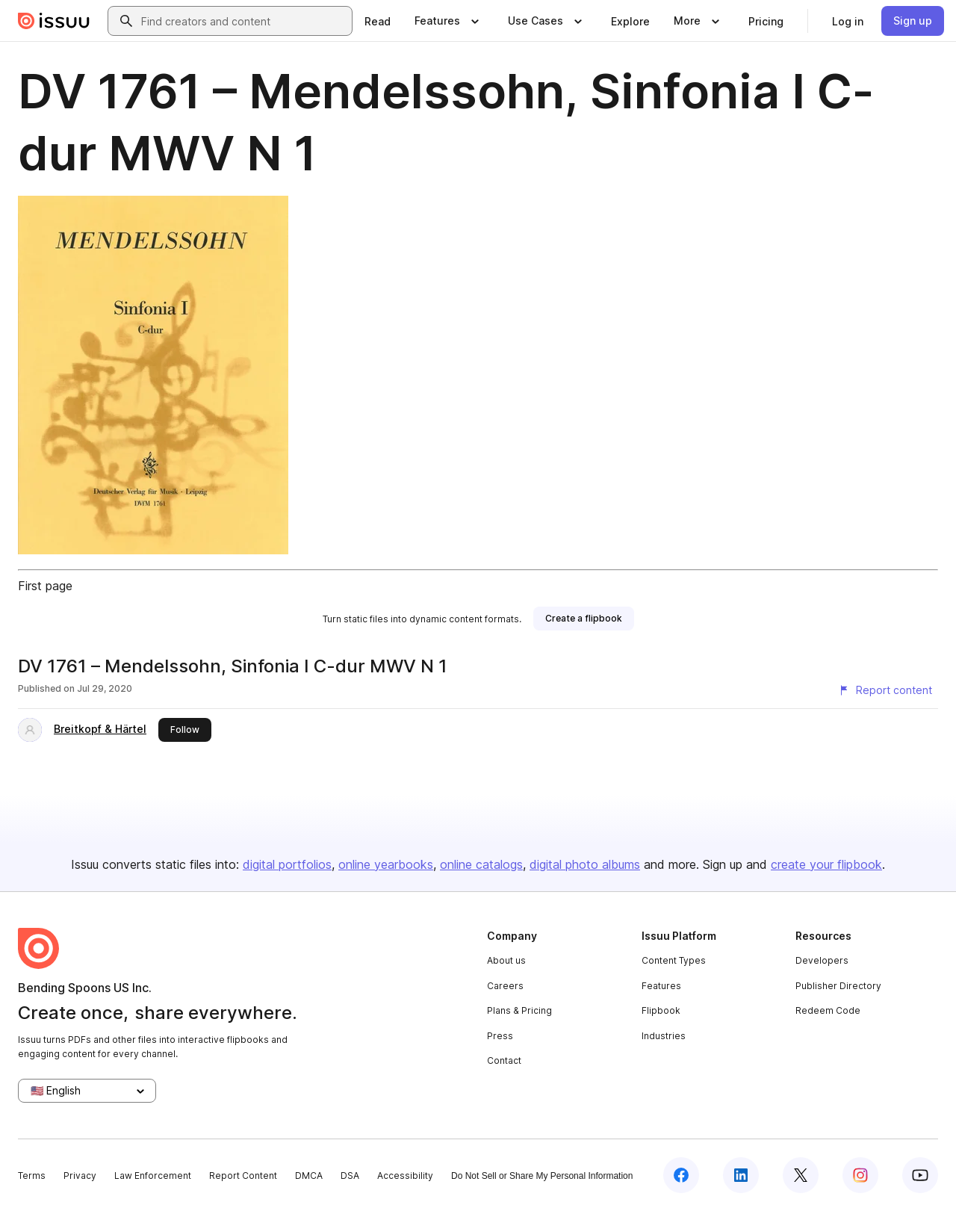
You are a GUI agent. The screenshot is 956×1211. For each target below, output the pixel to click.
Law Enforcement (152, 1175)
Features (661, 985)
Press (500, 1035)
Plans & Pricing (519, 1010)
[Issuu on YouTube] (920, 1175)
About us (506, 960)
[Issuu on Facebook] (681, 1175)
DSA (350, 1175)
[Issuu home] (54, 21)
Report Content (243, 1175)
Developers (821, 960)
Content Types (674, 960)
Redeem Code (827, 1010)
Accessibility (405, 1175)
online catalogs (481, 864)
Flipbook (661, 1010)
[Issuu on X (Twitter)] (801, 1175)
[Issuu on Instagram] (860, 1175)
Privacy (79, 1175)
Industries (664, 1035)
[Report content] (885, 690)
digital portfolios (287, 864)
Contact (504, 1060)
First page (45, 585)
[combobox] (243, 21)
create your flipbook (826, 864)
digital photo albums (585, 864)
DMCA (309, 1175)
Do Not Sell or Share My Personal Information (542, 1176)
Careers (505, 985)
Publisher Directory (838, 985)
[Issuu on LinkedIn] (741, 1175)
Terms (32, 1175)
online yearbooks (385, 864)
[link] (378, 21)
